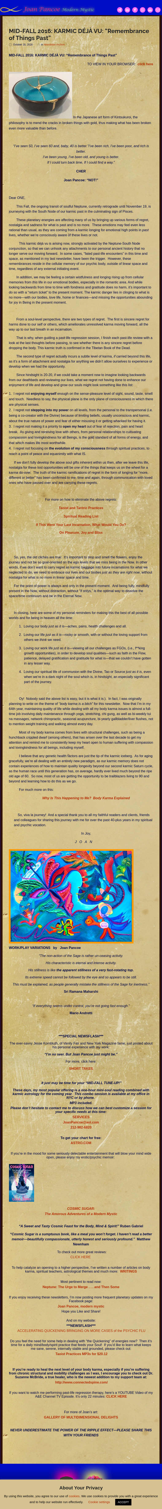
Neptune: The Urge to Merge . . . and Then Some (81, 1287)
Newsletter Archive (54, 44)
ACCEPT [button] (123, 1502)
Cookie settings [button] (99, 1502)
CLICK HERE (80, 1257)
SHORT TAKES (81, 1068)
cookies (74, 1496)
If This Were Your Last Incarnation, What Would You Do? (81, 525)
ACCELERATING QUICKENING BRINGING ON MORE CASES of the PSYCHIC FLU (81, 1331)
